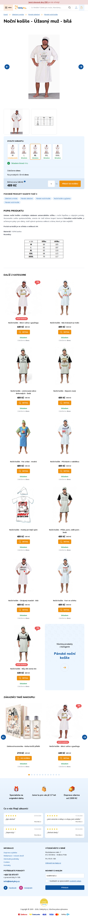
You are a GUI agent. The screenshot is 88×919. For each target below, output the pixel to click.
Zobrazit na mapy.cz (53, 863)
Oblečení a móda (18, 14)
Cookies (7, 862)
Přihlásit (64, 888)
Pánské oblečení (34, 14)
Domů (6, 14)
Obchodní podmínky (11, 859)
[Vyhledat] (70, 7)
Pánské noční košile (51, 14)
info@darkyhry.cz (12, 881)
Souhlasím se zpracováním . (65, 881)
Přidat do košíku (70, 184)
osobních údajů (75, 881)
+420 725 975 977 (11, 874)
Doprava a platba (10, 852)
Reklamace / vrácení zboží (14, 856)
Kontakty (7, 865)
